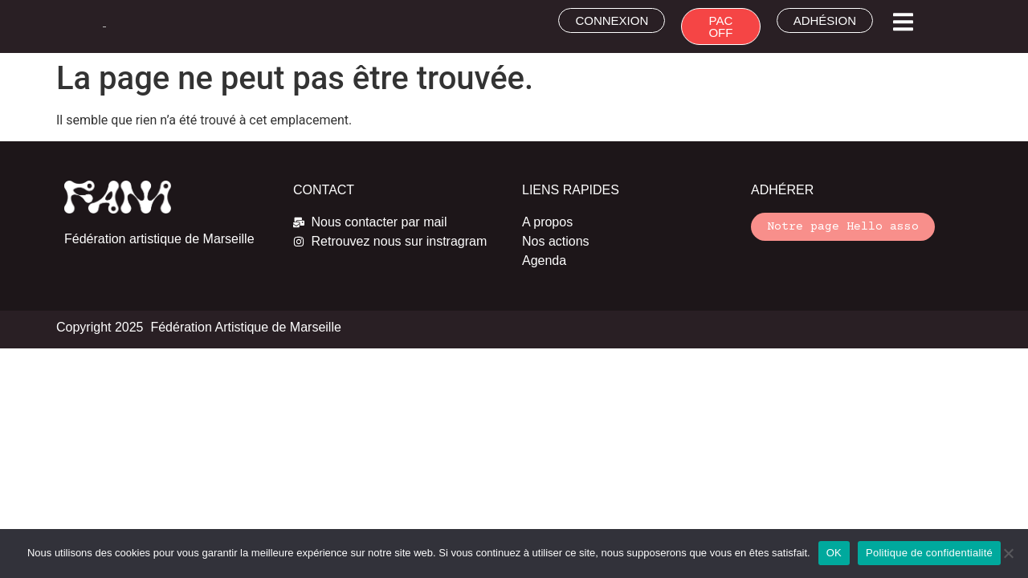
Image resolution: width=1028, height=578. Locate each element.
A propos (547, 222)
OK (834, 553)
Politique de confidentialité (929, 553)
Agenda (544, 260)
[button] (903, 22)
